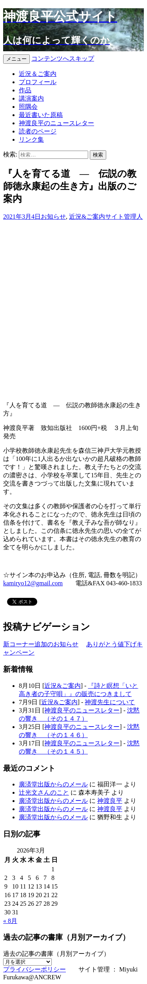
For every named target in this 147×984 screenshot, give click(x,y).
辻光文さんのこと (44, 792)
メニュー (16, 59)
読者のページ (37, 131)
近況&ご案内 (87, 216)
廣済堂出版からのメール (53, 784)
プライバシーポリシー (34, 969)
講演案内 (31, 98)
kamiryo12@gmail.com (33, 583)
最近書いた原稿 (41, 115)
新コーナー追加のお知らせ (40, 644)
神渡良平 (109, 800)
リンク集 (31, 139)
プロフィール (37, 82)
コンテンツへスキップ (62, 58)
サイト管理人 (124, 216)
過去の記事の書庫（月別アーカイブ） (56, 953)
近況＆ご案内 (37, 73)
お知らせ (53, 216)
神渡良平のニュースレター (56, 123)
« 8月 (10, 920)
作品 (25, 90)
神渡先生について (110, 702)
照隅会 (28, 106)
